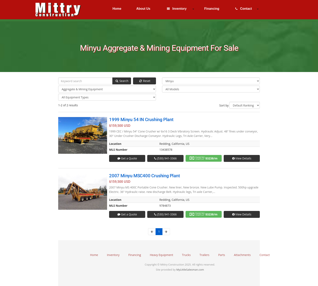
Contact (243, 9)
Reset (144, 81)
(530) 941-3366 (165, 158)
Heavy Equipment (161, 255)
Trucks (186, 255)
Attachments (242, 255)
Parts (221, 255)
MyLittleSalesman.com (190, 269)
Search (121, 81)
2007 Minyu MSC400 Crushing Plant (144, 175)
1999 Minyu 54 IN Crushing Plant (141, 119)
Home (116, 8)
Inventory (177, 9)
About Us (142, 8)
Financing (211, 8)
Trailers (204, 255)
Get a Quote (127, 158)
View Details (241, 158)
